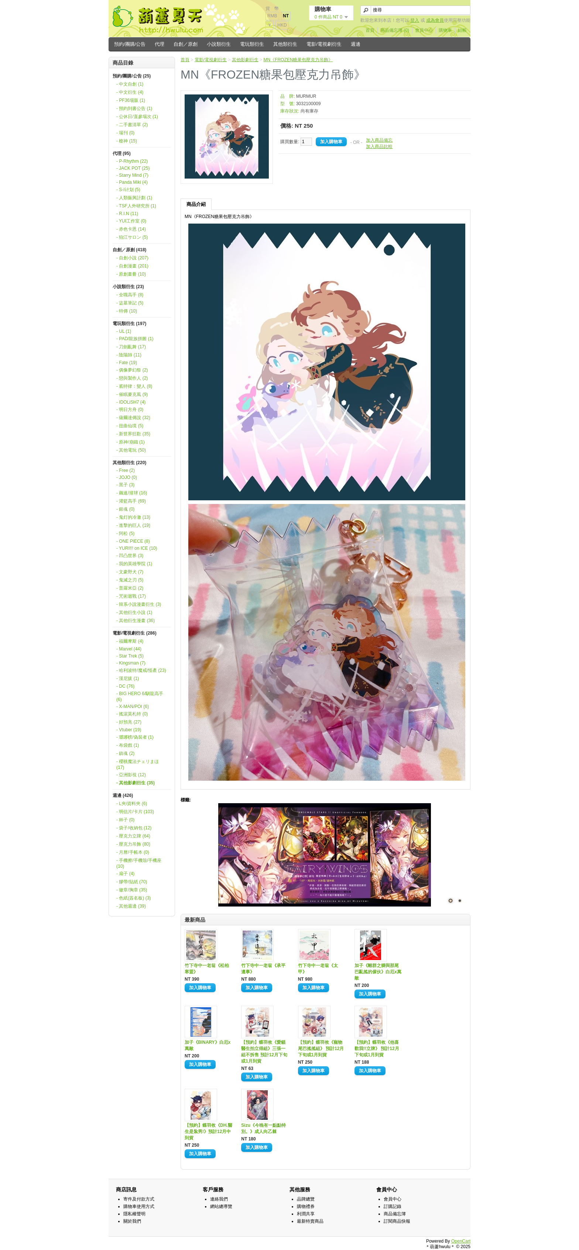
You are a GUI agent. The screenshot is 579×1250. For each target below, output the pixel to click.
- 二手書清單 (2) (132, 124)
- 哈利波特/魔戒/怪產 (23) (141, 670)
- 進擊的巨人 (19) (133, 525)
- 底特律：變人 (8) (134, 386)
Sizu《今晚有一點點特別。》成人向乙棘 (263, 1128)
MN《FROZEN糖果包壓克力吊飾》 (298, 59)
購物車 (445, 30)
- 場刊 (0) (125, 132)
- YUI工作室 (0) (131, 221)
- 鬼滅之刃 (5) (129, 580)
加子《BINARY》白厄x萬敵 (207, 1045)
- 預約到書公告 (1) (134, 108)
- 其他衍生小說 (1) (134, 612)
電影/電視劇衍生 (324, 44)
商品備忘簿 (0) (394, 30)
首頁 (370, 30)
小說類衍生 (219, 44)
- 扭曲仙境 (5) (129, 425)
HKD (282, 25)
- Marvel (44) (128, 649)
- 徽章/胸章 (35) (131, 889)
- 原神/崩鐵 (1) (130, 442)
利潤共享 (306, 1213)
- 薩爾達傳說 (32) (133, 417)
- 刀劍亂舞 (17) (131, 346)
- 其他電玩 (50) (131, 450)
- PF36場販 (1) (130, 100)
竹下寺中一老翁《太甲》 (318, 968)
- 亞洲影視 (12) (131, 774)
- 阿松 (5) (125, 533)
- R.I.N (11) (127, 213)
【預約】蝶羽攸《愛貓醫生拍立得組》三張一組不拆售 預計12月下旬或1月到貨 (264, 1052)
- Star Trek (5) (130, 656)
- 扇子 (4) (125, 873)
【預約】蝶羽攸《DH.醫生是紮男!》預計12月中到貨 (208, 1131)
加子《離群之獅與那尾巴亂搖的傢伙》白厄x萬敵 (377, 972)
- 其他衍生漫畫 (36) (135, 620)
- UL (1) (123, 331)
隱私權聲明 (134, 1213)
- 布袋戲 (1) (127, 745)
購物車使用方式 (138, 1206)
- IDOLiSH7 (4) (130, 402)
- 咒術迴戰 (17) (131, 596)
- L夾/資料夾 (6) (131, 803)
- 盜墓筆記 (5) (129, 302)
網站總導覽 (221, 1206)
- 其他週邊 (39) (131, 906)
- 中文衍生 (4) (129, 92)
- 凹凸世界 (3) (129, 555)
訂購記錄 (392, 1206)
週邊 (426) (123, 795)
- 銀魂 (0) (125, 509)
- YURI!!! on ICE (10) (136, 548)
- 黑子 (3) (125, 484)
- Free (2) (125, 470)
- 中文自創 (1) (129, 84)
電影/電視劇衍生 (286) (135, 633)
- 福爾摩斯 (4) (129, 641)
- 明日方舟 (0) (129, 409)
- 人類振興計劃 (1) (134, 197)
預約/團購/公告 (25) (132, 76)
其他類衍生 (285, 44)
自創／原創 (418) (129, 249)
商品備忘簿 (395, 1213)
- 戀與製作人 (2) (132, 378)
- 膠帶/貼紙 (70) (131, 881)
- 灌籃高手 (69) (131, 501)
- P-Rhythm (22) (132, 161)
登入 (414, 20)
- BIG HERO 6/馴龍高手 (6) (139, 696)
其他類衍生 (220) (129, 462)
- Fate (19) (126, 362)
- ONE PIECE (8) (133, 541)
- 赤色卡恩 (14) (131, 229)
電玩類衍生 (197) (129, 323)
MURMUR (306, 96)
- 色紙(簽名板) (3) (133, 898)
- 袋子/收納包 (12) (133, 828)
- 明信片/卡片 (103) (135, 811)
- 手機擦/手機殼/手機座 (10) (138, 863)
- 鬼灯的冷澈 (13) (133, 517)
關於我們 (132, 1221)
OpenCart (460, 1241)
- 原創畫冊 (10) (131, 274)
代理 (159, 44)
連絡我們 (219, 1199)
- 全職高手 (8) (129, 294)
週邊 (355, 44)
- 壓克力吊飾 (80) (133, 844)
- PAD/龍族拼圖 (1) (134, 338)
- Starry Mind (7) (132, 175)
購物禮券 (306, 1206)
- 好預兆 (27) (128, 722)
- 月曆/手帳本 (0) (132, 852)
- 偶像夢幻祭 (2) (132, 370)
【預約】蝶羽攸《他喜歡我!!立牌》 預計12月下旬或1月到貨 (376, 1048)
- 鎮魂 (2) (125, 753)
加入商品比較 (379, 146)
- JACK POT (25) (133, 168)
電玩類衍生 (252, 44)
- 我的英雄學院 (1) (134, 563)
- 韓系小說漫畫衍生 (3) (138, 604)
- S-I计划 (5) (128, 189)
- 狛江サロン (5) (132, 237)
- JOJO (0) (126, 477)
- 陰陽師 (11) (128, 355)
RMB (272, 15)
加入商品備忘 (379, 140)
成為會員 (435, 20)
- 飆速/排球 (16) (131, 492)
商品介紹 (196, 204)
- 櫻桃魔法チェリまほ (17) (137, 764)
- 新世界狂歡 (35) (133, 433)
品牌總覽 (306, 1199)
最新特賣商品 (310, 1221)
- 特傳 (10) (126, 311)
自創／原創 (186, 44)
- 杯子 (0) (125, 819)
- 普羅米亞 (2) (129, 588)
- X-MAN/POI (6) (132, 706)
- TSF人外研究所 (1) (136, 205)
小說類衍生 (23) (128, 286)
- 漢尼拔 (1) (127, 678)
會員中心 (424, 30)
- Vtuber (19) (128, 729)
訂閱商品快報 (397, 1221)
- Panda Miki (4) (132, 182)
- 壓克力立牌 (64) (133, 836)
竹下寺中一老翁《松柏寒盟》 (207, 968)
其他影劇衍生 (245, 59)
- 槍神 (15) (126, 141)
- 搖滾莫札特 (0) (132, 713)
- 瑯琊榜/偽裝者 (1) (135, 737)
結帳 (462, 30)
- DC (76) (125, 686)
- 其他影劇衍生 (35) (135, 782)
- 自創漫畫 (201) (132, 266)
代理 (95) (122, 153)
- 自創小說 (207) (132, 257)
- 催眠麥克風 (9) (132, 394)
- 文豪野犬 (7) (129, 571)
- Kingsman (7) (130, 663)
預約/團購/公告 (129, 44)
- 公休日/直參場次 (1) (137, 116)
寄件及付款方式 (138, 1199)
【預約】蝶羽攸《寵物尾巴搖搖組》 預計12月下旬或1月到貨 (321, 1048)
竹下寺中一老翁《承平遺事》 (263, 968)
